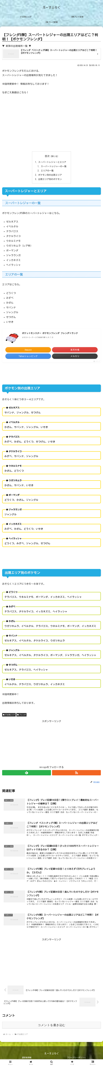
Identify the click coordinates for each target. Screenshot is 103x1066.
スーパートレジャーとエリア (52, 162)
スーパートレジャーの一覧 (54, 166)
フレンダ (21, 715)
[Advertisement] (51, 742)
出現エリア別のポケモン (50, 179)
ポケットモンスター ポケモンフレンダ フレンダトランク (50, 333)
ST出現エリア (9, 715)
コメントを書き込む (51, 1025)
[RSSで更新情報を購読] (76, 773)
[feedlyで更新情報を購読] (26, 773)
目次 (47, 156)
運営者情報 (26, 1058)
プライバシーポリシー (76, 1058)
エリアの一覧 (47, 171)
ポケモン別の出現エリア (50, 175)
